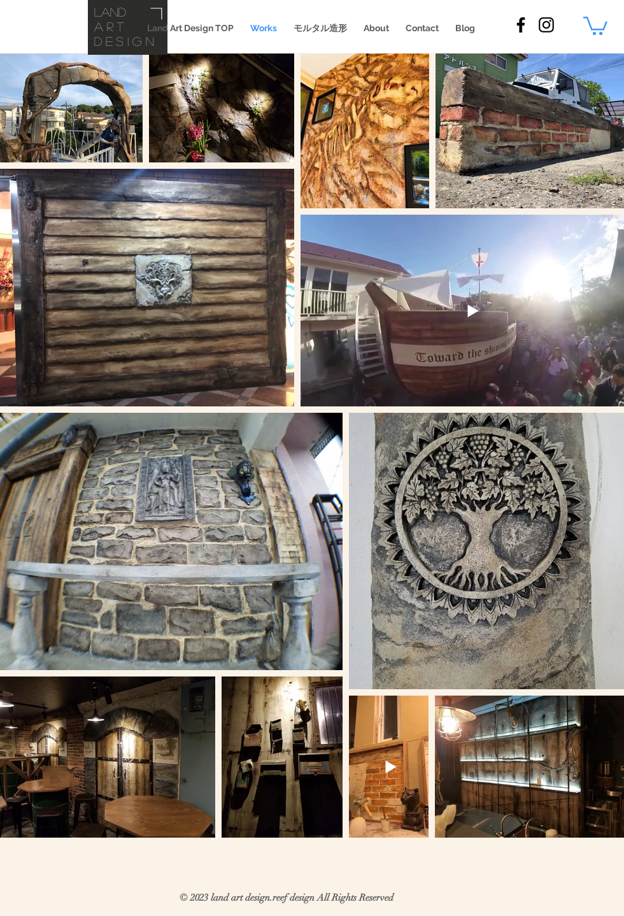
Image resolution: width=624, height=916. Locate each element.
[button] (595, 25)
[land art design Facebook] (521, 25)
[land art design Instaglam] (546, 25)
